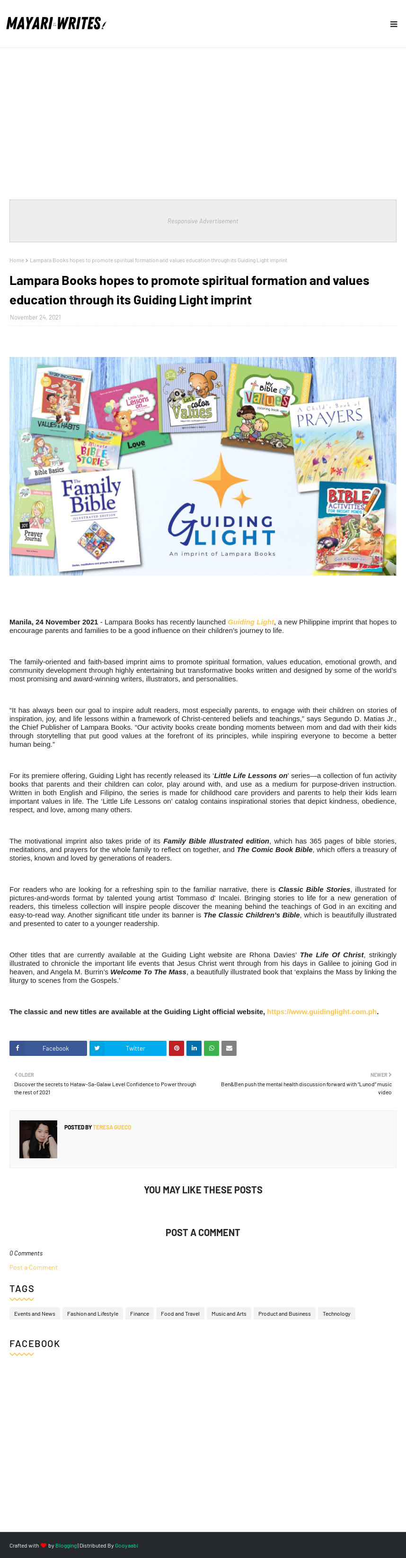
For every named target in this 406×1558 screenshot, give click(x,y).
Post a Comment (33, 1267)
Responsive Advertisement (203, 221)
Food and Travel (180, 1313)
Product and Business (284, 1313)
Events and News (34, 1313)
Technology (337, 1313)
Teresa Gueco (111, 1127)
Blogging (66, 1545)
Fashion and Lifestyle (92, 1313)
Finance (139, 1313)
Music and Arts (229, 1313)
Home (16, 260)
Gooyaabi (126, 1545)
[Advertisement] (203, 119)
